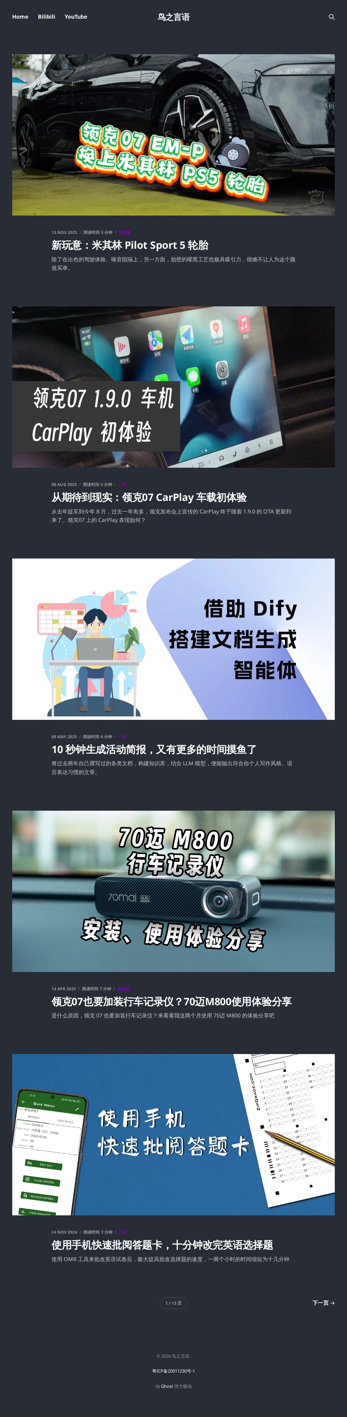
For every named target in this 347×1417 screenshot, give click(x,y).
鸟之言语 (173, 17)
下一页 (323, 1303)
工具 (122, 484)
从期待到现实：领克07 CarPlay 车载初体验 (149, 497)
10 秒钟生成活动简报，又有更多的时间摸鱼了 (154, 749)
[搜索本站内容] (332, 17)
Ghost (167, 1386)
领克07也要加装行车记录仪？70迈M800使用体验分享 (172, 1001)
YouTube (76, 16)
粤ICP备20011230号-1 (173, 1371)
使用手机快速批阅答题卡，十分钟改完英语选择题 (162, 1245)
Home (20, 16)
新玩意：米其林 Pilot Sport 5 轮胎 (130, 245)
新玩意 (125, 232)
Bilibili (46, 16)
